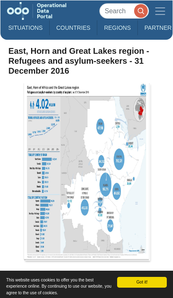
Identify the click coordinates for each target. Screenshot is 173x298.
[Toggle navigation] (160, 11)
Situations (25, 27)
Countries (73, 27)
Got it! (141, 282)
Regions (117, 27)
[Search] (124, 11)
